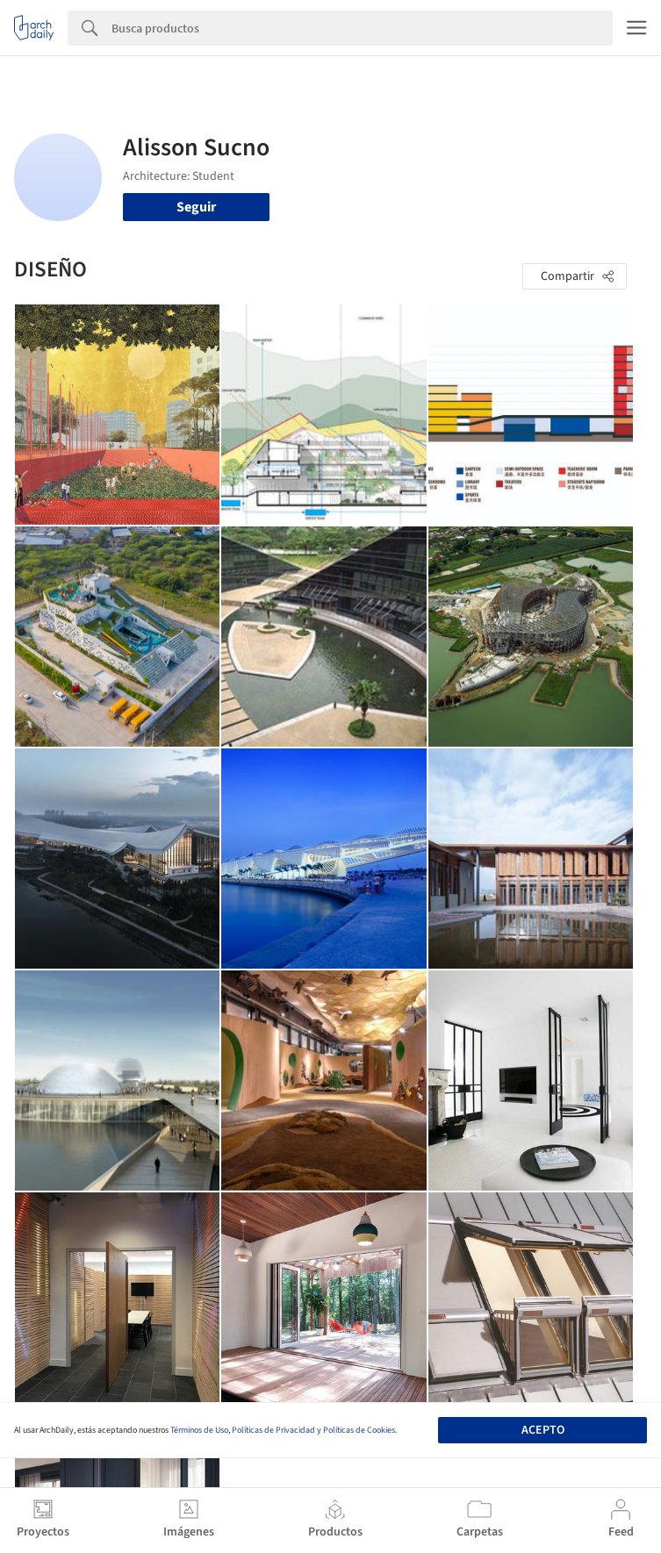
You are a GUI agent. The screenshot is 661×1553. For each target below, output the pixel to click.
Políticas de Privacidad (273, 1430)
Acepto (542, 1430)
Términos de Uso (199, 1430)
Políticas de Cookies (359, 1430)
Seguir (196, 207)
